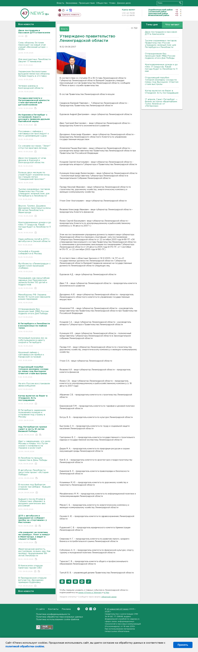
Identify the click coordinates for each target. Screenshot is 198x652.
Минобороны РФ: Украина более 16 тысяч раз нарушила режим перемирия (34, 299)
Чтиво (112, 3)
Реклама (66, 609)
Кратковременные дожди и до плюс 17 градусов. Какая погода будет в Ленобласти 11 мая (34, 228)
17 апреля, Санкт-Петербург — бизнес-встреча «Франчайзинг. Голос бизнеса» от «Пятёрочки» (161, 102)
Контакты (53, 609)
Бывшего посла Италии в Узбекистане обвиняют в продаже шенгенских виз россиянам (34, 504)
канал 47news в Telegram (90, 592)
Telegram (90, 609)
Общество (102, 3)
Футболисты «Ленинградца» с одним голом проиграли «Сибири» (34, 268)
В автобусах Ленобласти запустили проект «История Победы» (34, 474)
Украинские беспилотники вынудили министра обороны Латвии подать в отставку (34, 76)
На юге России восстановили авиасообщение (34, 387)
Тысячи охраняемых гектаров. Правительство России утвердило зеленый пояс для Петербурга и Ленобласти (34, 194)
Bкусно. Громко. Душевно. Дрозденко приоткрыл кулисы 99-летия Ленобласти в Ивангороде (34, 211)
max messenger (70, 10)
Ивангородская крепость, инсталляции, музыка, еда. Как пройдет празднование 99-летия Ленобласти (34, 554)
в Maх (106, 592)
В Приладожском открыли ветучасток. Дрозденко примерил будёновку (34, 582)
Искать (180, 3)
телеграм (67, 10)
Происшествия (87, 3)
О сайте (40, 609)
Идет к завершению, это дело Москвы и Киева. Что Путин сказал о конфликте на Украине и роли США (34, 446)
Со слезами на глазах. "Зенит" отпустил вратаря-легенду (34, 149)
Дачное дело (124, 3)
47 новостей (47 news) (118, 609)
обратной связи (108, 597)
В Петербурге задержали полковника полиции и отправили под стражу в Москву (34, 415)
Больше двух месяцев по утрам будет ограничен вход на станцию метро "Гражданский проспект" (34, 178)
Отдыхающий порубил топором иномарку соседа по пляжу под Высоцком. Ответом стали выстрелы (161, 81)
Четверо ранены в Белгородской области (34, 89)
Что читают (172, 25)
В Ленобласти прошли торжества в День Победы (34, 461)
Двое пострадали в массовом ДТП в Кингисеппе (161, 33)
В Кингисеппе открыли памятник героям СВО (34, 569)
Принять (183, 644)
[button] (62, 581)
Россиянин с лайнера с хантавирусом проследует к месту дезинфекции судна (34, 136)
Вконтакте (78, 609)
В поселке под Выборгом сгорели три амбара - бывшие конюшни (34, 489)
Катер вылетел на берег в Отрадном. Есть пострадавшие (161, 92)
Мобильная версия (59, 10)
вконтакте (63, 10)
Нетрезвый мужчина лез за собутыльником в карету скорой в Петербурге (34, 342)
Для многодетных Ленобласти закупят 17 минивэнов (34, 62)
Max (94, 609)
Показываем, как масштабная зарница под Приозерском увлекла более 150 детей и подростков (34, 283)
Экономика (71, 3)
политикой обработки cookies (25, 647)
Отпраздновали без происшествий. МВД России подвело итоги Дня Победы (34, 313)
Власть (60, 3)
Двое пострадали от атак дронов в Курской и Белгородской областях (34, 162)
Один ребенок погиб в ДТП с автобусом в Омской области (34, 242)
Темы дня (152, 25)
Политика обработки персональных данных (59, 617)
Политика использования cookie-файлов (57, 619)
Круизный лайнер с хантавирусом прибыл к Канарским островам (34, 357)
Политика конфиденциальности (53, 614)
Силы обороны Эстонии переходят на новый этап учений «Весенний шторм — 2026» (34, 48)
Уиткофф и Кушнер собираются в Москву (34, 254)
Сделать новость (70, 15)
